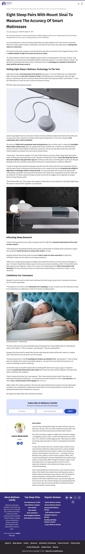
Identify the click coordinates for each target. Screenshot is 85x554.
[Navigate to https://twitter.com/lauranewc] (18, 443)
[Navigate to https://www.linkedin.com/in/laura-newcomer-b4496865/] (21, 443)
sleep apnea (60, 368)
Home (8, 9)
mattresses (45, 74)
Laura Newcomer (13, 31)
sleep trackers (52, 280)
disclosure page (31, 37)
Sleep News (14, 9)
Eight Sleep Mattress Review (22, 85)
